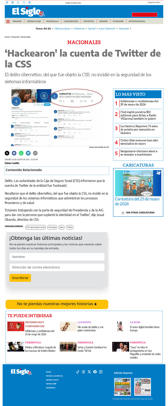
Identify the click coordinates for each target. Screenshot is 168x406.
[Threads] (14, 3)
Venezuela (124, 28)
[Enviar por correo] (35, 153)
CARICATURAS (138, 165)
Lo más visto (130, 94)
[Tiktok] (77, 371)
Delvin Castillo (12, 163)
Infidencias (79, 28)
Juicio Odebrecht (107, 28)
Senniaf (91, 28)
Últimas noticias (62, 28)
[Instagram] (30, 3)
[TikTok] (8, 3)
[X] (19, 3)
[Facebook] (25, 3)
